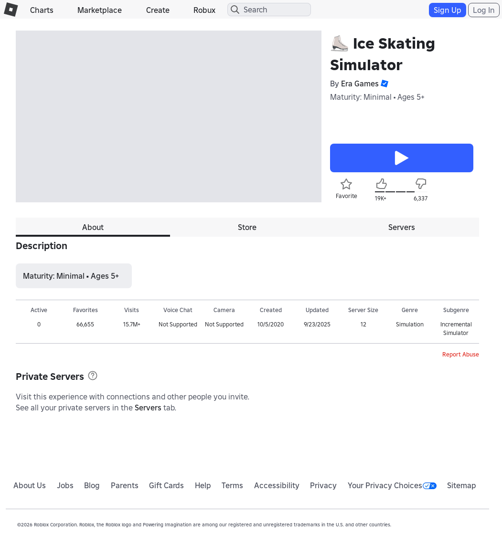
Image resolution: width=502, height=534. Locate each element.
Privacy (323, 485)
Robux (204, 10)
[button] (383, 83)
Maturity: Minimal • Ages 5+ (377, 97)
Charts (41, 10)
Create (158, 10)
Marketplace (99, 10)
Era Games (360, 83)
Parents (125, 485)
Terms (232, 485)
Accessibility (276, 485)
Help (203, 485)
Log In (484, 10)
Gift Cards (166, 485)
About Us (29, 485)
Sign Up (447, 10)
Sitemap (461, 485)
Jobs (65, 485)
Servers (148, 407)
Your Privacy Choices (392, 485)
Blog (92, 485)
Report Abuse (460, 354)
